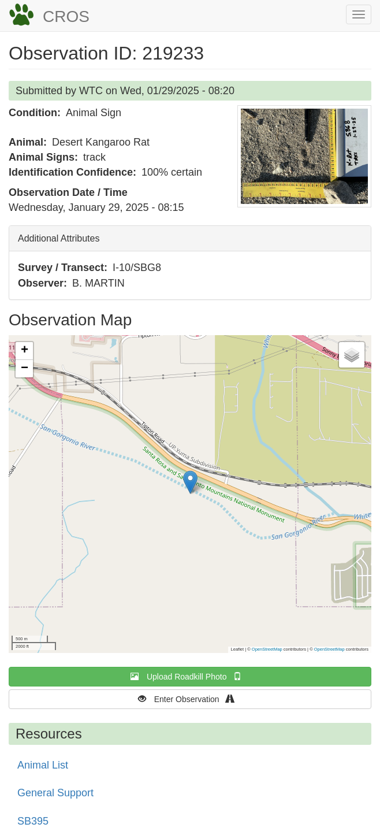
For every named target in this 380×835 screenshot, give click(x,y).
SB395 (33, 821)
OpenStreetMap (267, 649)
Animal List (42, 765)
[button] (304, 156)
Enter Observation (190, 699)
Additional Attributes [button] (58, 238)
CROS (66, 16)
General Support (55, 793)
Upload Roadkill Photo (190, 676)
